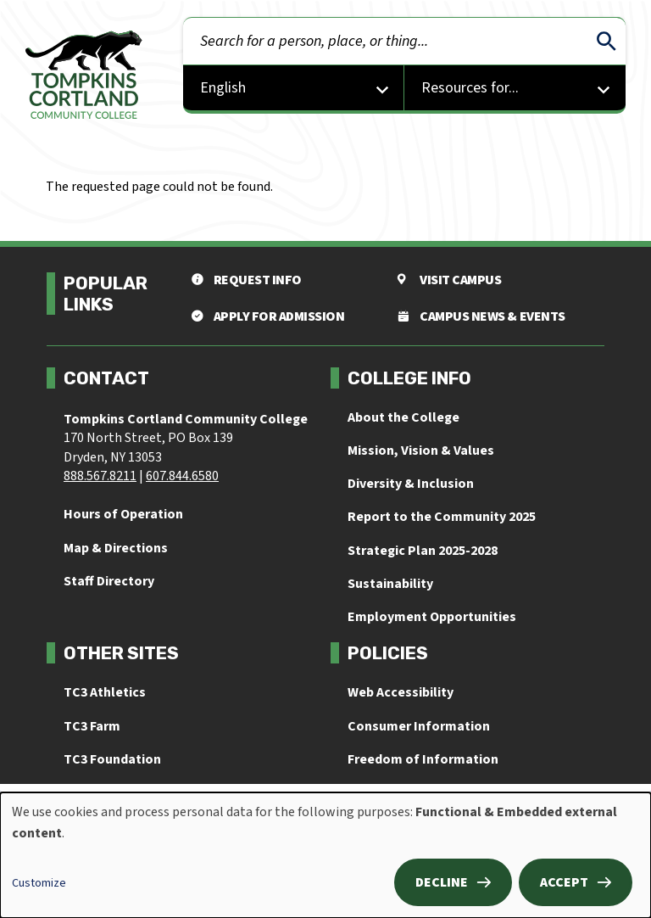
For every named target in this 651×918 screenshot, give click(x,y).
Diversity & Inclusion (411, 483)
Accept (564, 882)
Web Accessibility (400, 692)
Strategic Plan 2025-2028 (423, 550)
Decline (441, 882)
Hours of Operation (123, 514)
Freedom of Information (423, 759)
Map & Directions (116, 548)
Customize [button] (39, 883)
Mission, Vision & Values (421, 450)
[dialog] (325, 855)
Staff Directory (109, 581)
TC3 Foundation (112, 759)
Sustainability (390, 583)
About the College (403, 417)
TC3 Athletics (105, 692)
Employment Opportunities (432, 616)
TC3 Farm (92, 726)
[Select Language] (293, 89)
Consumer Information (419, 726)
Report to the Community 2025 (442, 516)
